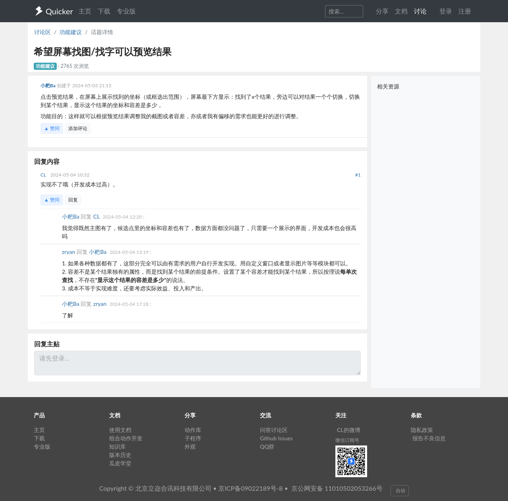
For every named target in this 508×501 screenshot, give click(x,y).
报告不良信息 (429, 438)
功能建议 (71, 32)
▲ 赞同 (52, 128)
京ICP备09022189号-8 (250, 488)
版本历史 (120, 454)
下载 (104, 11)
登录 (445, 11)
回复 (73, 200)
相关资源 (388, 86)
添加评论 (77, 128)
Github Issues (276, 438)
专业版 (126, 11)
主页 (85, 11)
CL (43, 175)
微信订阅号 (347, 440)
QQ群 (267, 446)
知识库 (117, 446)
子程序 (193, 438)
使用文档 (120, 429)
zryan (69, 251)
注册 (464, 11)
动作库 (193, 429)
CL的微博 (348, 429)
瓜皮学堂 (120, 463)
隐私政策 (422, 429)
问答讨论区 (274, 429)
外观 (190, 446)
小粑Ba (48, 85)
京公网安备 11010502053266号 (337, 488)
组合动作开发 (125, 438)
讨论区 (42, 32)
